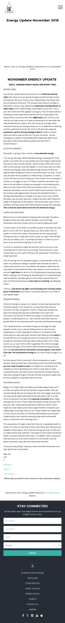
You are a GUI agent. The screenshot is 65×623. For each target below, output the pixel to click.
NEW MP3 (7, 464)
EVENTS (6, 469)
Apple (47, 492)
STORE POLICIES (32, 583)
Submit (32, 553)
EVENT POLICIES (32, 588)
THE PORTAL (9, 474)
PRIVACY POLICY (33, 594)
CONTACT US (32, 604)
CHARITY (32, 599)
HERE (32, 69)
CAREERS (32, 609)
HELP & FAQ (32, 578)
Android (56, 492)
